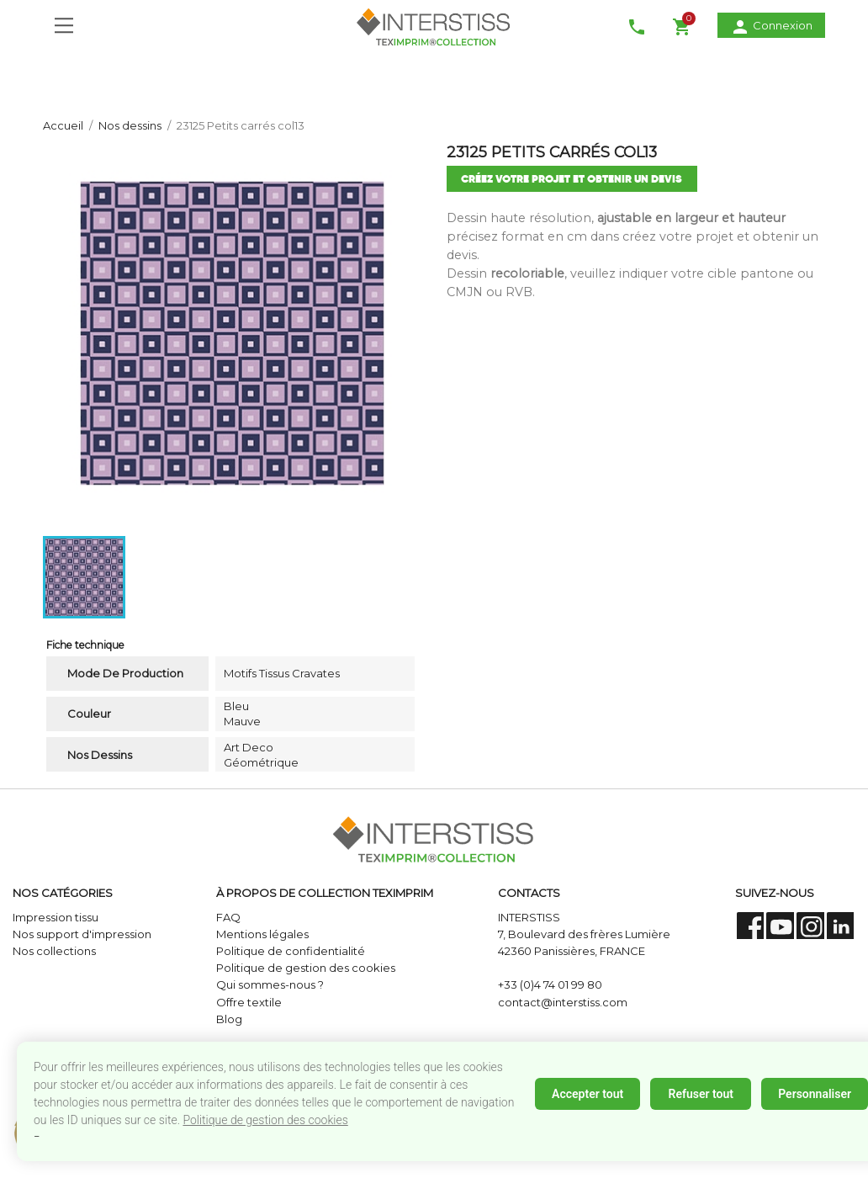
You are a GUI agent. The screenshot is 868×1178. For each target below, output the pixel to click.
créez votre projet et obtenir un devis (571, 179)
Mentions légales (262, 934)
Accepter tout (587, 1094)
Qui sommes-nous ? (270, 984)
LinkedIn (841, 926)
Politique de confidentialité (290, 951)
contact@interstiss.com (562, 1002)
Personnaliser (814, 1094)
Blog (229, 1019)
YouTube (780, 926)
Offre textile (249, 1002)
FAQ (228, 917)
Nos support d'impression (82, 934)
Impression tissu (55, 917)
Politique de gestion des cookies (265, 1120)
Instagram (810, 926)
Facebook (751, 926)
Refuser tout (700, 1094)
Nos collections (54, 951)
